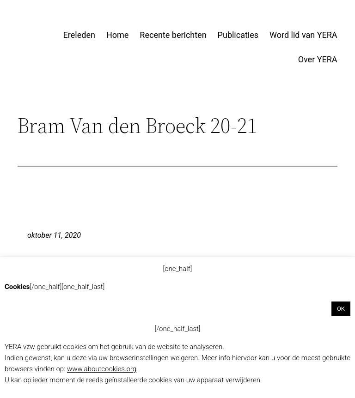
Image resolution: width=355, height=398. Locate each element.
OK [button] (341, 308)
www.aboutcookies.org (101, 369)
